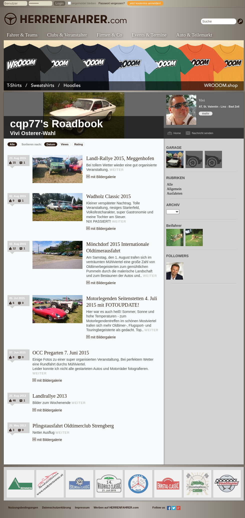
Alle (12, 144)
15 (14, 162)
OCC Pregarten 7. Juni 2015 (60, 352)
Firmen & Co (109, 35)
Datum (50, 144)
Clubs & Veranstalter (67, 35)
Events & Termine (149, 35)
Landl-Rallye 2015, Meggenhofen (120, 158)
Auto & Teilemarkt (194, 35)
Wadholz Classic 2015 (108, 196)
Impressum (82, 507)
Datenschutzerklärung (56, 507)
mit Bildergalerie (103, 177)
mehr (205, 113)
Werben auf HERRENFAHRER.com (116, 507)
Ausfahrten (174, 193)
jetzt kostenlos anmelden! (145, 3)
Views (64, 144)
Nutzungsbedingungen (23, 507)
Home (177, 133)
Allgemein (174, 189)
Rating (78, 144)
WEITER (117, 170)
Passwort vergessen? (111, 3)
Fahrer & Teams (22, 35)
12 (14, 248)
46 (14, 400)
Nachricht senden (202, 133)
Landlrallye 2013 (49, 396)
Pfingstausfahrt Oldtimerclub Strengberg (73, 425)
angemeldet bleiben (84, 3)
